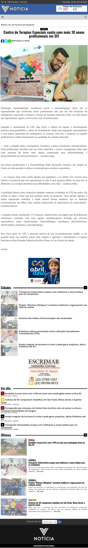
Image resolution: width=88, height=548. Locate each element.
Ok (59, 522)
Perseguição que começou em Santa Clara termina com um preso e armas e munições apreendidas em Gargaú (41, 409)
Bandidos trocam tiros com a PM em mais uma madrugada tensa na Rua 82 (43, 393)
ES (2, 2)
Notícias (4, 25)
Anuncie (23, 2)
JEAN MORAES (50, 546)
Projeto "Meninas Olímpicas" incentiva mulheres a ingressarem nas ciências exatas (53, 306)
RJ (5, 2)
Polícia (31, 439)
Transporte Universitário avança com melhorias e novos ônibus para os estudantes (51, 292)
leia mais (40, 471)
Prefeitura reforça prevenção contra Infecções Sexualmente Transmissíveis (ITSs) (49, 332)
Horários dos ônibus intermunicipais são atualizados (45, 318)
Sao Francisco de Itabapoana (23, 25)
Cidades (31, 460)
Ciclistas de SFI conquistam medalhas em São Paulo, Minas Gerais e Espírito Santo (41, 401)
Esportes (32, 500)
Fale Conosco (13, 2)
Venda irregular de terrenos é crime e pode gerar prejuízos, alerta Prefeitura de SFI (52, 345)
